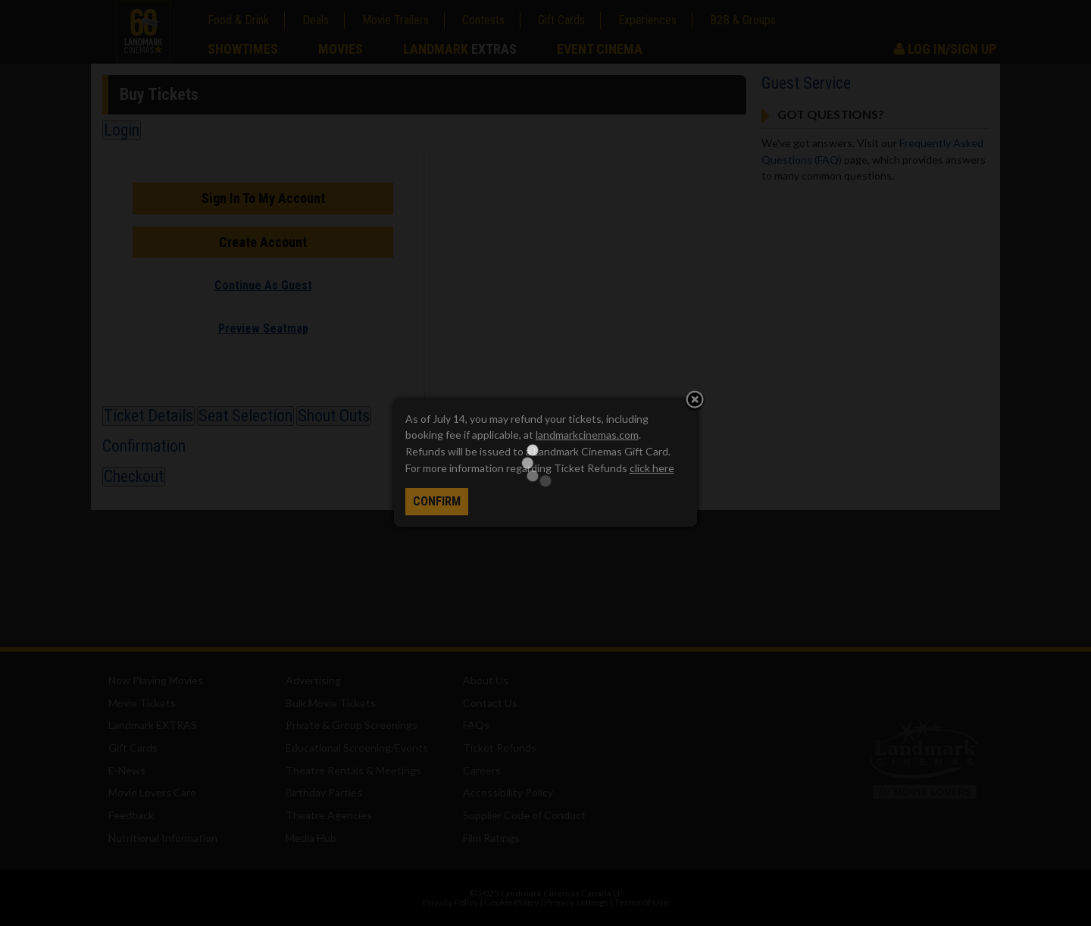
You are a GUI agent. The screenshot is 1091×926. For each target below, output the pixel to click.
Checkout (134, 476)
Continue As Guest (263, 285)
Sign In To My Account (263, 198)
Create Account (263, 242)
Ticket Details (148, 415)
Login (121, 129)
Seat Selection (245, 415)
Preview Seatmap (263, 328)
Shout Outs (334, 415)
